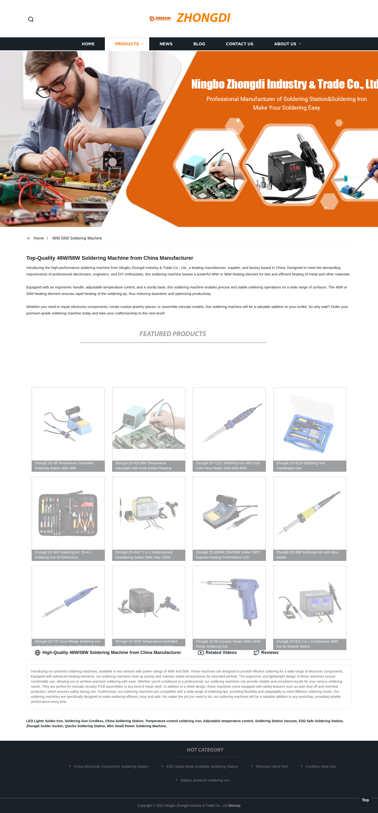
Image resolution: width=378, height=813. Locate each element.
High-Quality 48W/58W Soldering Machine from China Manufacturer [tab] (108, 653)
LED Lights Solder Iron (44, 721)
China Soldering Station (124, 721)
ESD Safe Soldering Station (321, 721)
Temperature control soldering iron (173, 721)
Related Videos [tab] (217, 653)
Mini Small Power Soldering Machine (136, 726)
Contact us (239, 43)
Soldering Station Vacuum (276, 721)
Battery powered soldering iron (206, 780)
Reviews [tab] (266, 653)
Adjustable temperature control (228, 721)
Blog (199, 43)
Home (88, 43)
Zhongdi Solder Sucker (44, 726)
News (166, 43)
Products (127, 43)
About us (285, 43)
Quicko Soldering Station (85, 726)
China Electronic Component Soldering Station (113, 766)
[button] (30, 19)
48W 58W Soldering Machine (77, 238)
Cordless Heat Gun (322, 766)
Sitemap (234, 805)
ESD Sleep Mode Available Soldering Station (204, 766)
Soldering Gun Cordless (84, 721)
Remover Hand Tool (273, 766)
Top (365, 800)
